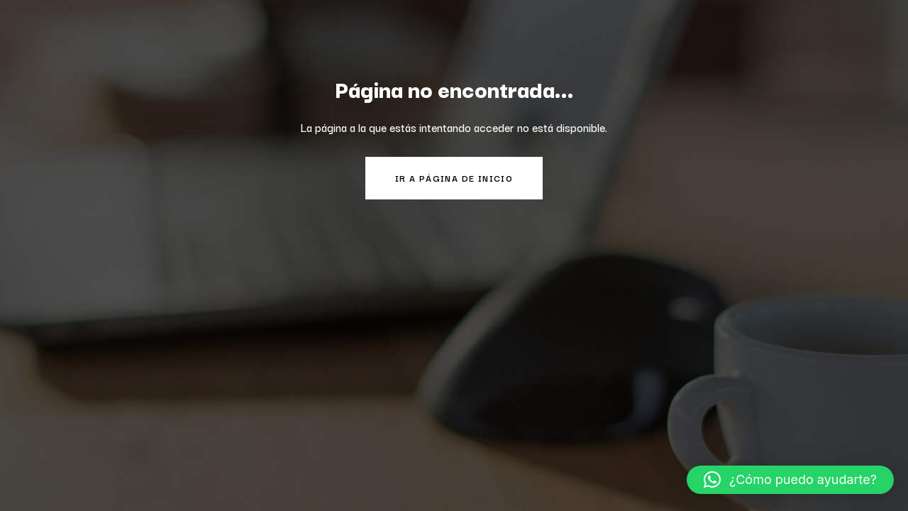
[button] (790, 480)
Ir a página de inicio (454, 178)
